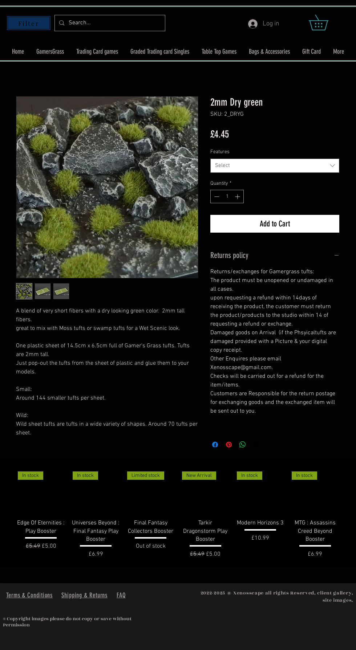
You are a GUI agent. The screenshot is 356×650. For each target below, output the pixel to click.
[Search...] (109, 23)
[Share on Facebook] (215, 444)
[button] (326, 22)
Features (220, 152)
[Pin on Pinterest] (228, 444)
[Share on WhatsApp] (242, 444)
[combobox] (274, 166)
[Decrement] (216, 196)
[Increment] (238, 196)
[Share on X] (256, 444)
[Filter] (29, 23)
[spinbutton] (227, 196)
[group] (178, 513)
